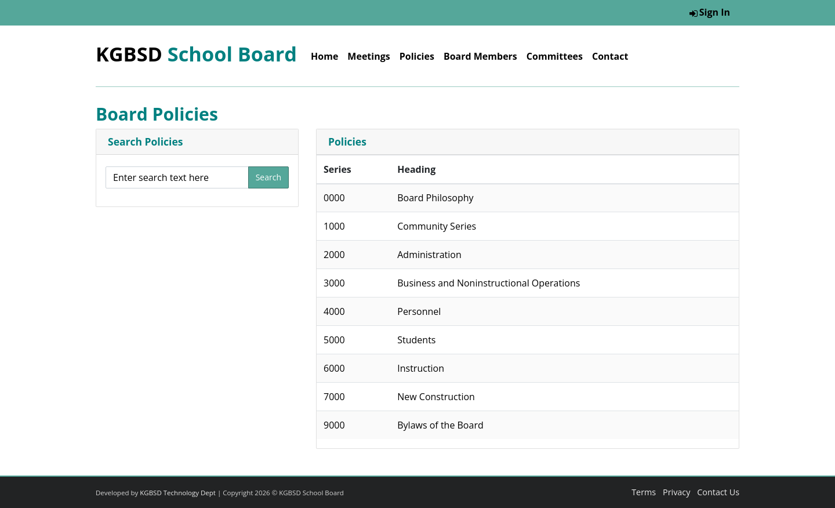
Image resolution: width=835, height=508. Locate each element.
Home (324, 56)
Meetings (368, 56)
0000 (334, 197)
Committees (555, 56)
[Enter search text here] (177, 177)
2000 (334, 254)
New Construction (436, 396)
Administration (429, 254)
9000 (334, 425)
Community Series (436, 226)
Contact (610, 56)
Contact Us (718, 492)
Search (268, 177)
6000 (334, 368)
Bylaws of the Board (440, 425)
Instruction (420, 368)
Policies (417, 56)
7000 (334, 396)
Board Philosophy (435, 197)
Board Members (480, 56)
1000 (334, 226)
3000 (334, 283)
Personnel (419, 311)
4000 (334, 311)
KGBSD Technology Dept (178, 492)
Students (416, 339)
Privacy (676, 492)
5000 (334, 339)
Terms (643, 492)
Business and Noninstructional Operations (488, 283)
